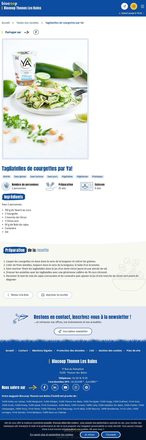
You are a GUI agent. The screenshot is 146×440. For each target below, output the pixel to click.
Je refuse (90, 434)
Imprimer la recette (54, 294)
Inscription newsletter (73, 331)
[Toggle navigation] (142, 7)
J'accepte (111, 434)
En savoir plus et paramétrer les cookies (51, 434)
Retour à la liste (18, 294)
